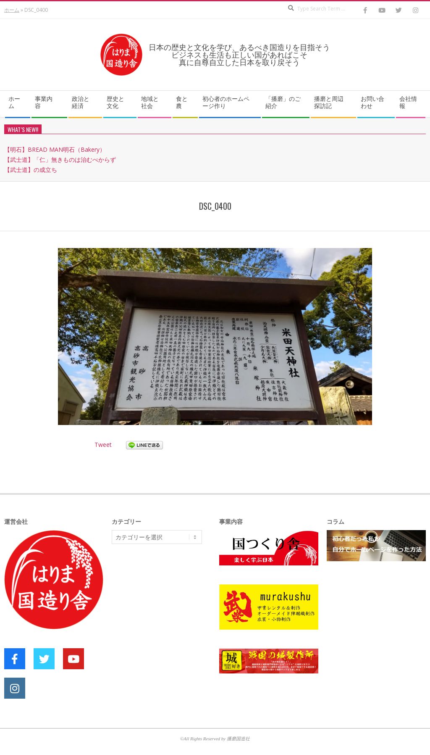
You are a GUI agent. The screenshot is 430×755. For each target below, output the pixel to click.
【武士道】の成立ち (30, 170)
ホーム (11, 9)
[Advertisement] (175, 615)
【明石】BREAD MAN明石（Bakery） (54, 149)
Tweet (103, 445)
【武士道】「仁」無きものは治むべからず (60, 160)
